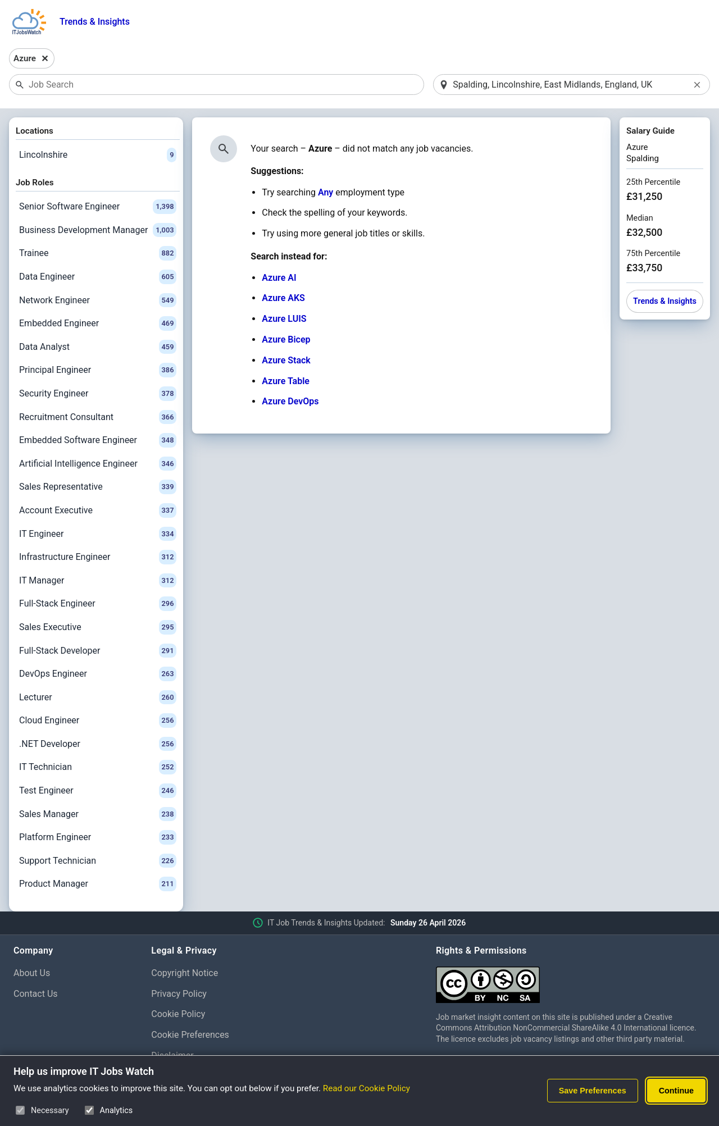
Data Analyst (97, 347)
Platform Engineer (97, 837)
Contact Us (35, 993)
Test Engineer (97, 790)
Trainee (97, 253)
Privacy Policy (179, 993)
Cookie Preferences (190, 1034)
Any (325, 192)
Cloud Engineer (97, 720)
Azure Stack (286, 360)
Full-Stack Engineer (97, 603)
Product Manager (97, 884)
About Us (31, 973)
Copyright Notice (184, 973)
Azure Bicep (286, 339)
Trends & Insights (95, 21)
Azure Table (286, 381)
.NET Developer (97, 744)
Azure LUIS (284, 318)
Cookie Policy (178, 1014)
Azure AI (279, 277)
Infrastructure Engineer (97, 557)
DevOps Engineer (97, 674)
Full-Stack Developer (97, 651)
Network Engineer (97, 300)
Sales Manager (97, 814)
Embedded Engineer (97, 323)
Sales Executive (97, 627)
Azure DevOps (290, 401)
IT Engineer (97, 534)
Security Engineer (97, 393)
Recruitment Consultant (97, 417)
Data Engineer (97, 277)
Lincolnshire (97, 155)
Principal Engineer (97, 370)
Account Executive (97, 510)
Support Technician (97, 861)
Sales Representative (97, 487)
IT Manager (97, 580)
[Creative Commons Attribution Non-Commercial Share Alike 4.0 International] (571, 980)
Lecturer (97, 697)
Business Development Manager (97, 230)
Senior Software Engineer (97, 206)
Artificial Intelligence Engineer (97, 464)
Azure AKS (283, 298)
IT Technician (97, 767)
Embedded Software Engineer (97, 440)
